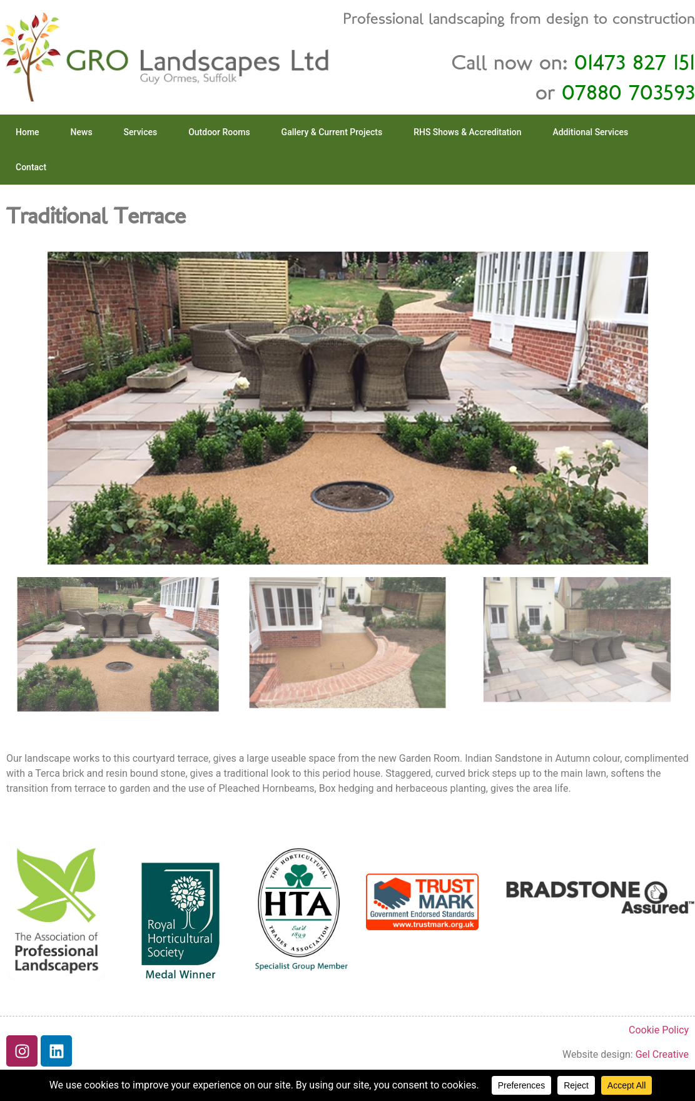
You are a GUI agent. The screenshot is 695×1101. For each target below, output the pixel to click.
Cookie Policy (659, 1030)
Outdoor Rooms (219, 132)
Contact (31, 167)
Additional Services (590, 132)
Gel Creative (662, 1054)
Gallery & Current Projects (332, 132)
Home (27, 132)
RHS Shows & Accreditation (467, 132)
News (82, 132)
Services (141, 132)
